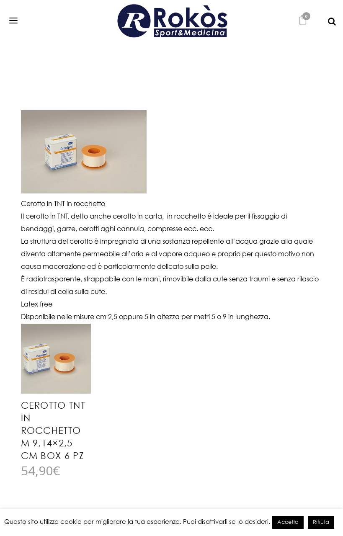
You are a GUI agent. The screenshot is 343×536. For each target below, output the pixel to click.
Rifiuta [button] (321, 522)
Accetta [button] (288, 522)
